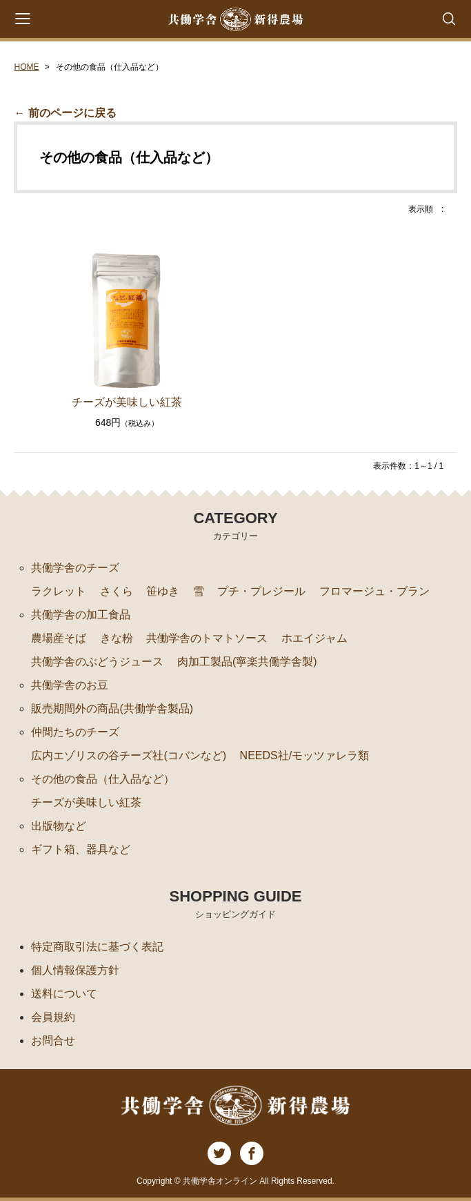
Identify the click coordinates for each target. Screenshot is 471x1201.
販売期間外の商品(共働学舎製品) (112, 708)
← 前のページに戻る (65, 113)
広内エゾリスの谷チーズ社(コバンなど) (128, 755)
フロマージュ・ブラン (374, 591)
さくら (116, 591)
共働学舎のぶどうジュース (97, 661)
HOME (26, 67)
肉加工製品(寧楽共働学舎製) (247, 661)
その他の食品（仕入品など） (102, 779)
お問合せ (53, 1040)
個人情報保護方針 (75, 970)
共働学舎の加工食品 (80, 615)
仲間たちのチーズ (75, 732)
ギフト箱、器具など (80, 849)
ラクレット (58, 591)
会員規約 (53, 1017)
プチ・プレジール (261, 591)
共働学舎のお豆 (69, 685)
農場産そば (58, 638)
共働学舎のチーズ (75, 568)
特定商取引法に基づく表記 (97, 947)
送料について (64, 993)
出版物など (58, 826)
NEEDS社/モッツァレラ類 (305, 755)
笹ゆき (162, 591)
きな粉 (116, 638)
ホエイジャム (314, 638)
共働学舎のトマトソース (207, 638)
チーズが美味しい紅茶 (127, 402)
